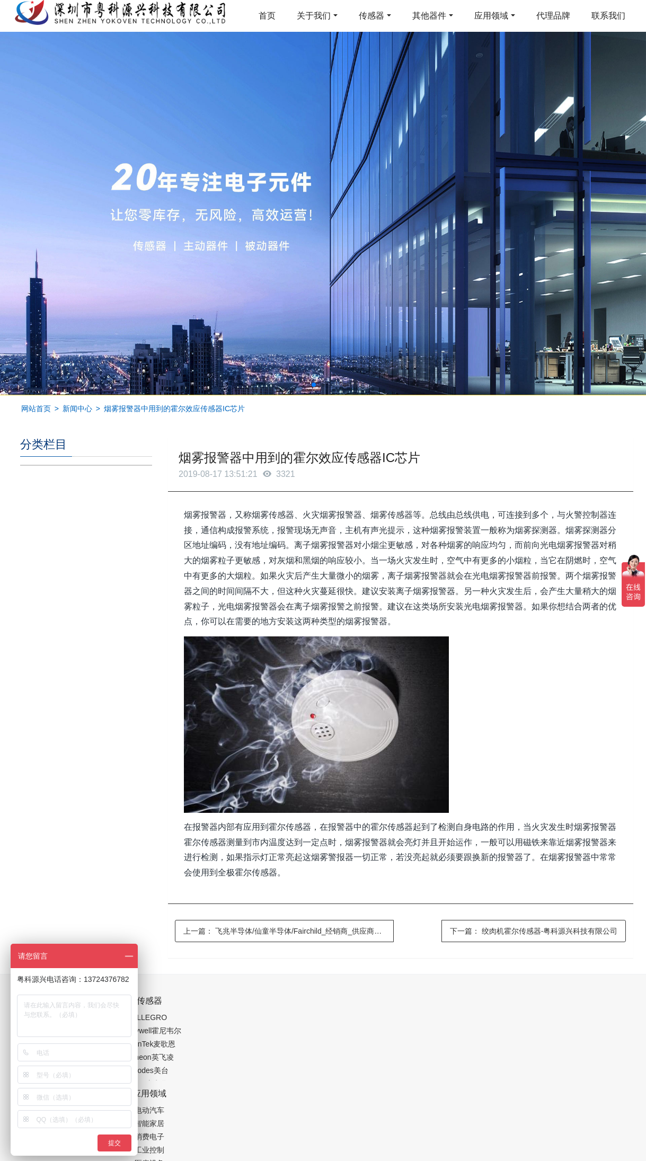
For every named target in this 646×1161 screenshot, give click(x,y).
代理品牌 (553, 15)
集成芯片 (198, 1154)
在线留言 (572, 1129)
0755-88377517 (504, 1006)
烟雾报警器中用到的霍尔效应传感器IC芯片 (174, 408)
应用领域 (491, 15)
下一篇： (534, 931)
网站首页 (36, 408)
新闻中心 (77, 408)
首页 (267, 15)
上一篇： (288, 931)
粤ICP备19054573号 (322, 1127)
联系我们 (608, 15)
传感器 (371, 15)
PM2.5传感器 (152, 1154)
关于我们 (314, 15)
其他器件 (429, 15)
